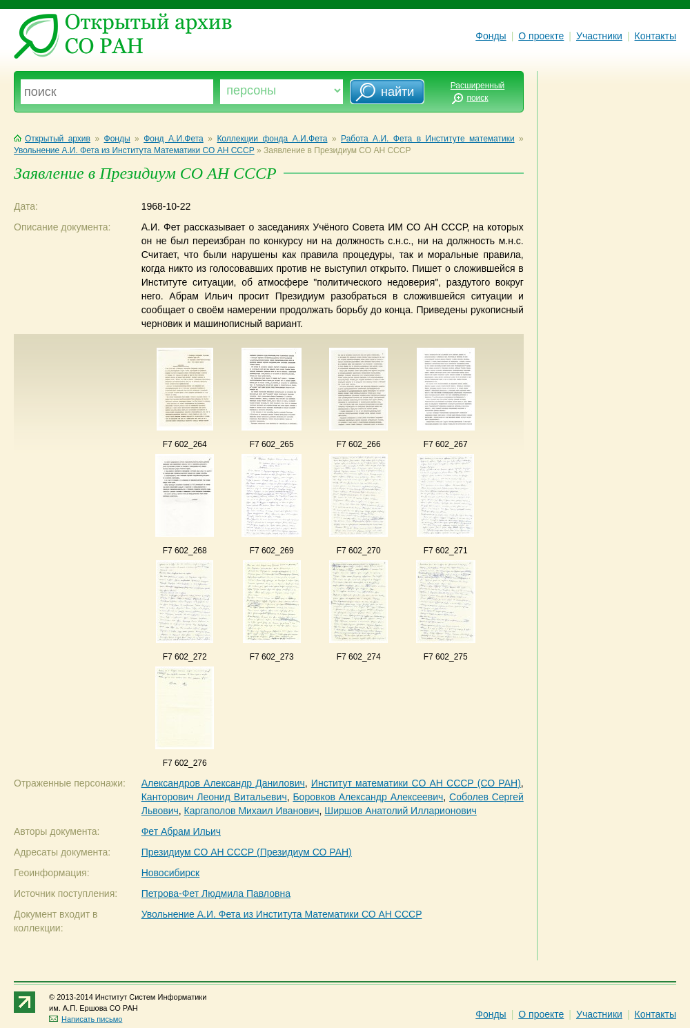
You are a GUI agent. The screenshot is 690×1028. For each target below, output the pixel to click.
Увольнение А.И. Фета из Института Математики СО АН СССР (134, 150)
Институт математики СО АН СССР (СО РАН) (416, 783)
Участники (599, 35)
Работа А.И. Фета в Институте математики (428, 139)
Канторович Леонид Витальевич (214, 796)
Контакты (655, 35)
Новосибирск (170, 872)
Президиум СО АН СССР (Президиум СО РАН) (246, 852)
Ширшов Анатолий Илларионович (400, 810)
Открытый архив (52, 139)
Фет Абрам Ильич (181, 831)
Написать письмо (85, 1019)
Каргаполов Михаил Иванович (251, 810)
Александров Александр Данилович (223, 783)
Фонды (490, 35)
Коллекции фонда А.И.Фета (272, 139)
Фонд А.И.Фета (174, 139)
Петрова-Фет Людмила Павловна (215, 893)
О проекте (541, 35)
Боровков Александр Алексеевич (368, 796)
